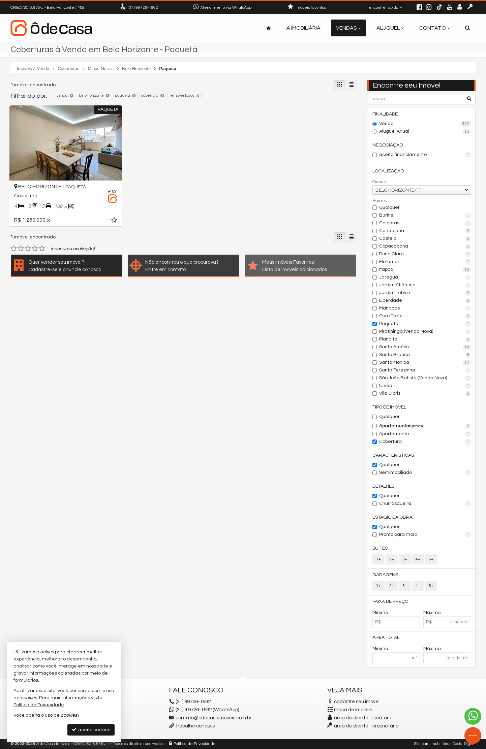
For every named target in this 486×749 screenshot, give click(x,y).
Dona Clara (425, 254)
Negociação (387, 145)
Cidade (379, 182)
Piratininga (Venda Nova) (425, 331)
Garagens (385, 575)
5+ (431, 559)
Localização (388, 171)
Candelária (425, 231)
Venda (425, 124)
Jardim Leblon (425, 293)
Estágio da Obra (392, 517)
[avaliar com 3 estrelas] (28, 248)
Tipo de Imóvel (389, 407)
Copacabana (425, 246)
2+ (391, 559)
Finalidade (385, 114)
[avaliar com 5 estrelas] (42, 248)
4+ (418, 559)
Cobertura (425, 442)
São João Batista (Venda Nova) (425, 378)
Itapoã (425, 269)
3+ (404, 559)
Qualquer (389, 207)
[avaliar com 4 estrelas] (35, 248)
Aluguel (390, 28)
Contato (434, 28)
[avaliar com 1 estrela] (13, 248)
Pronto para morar (425, 535)
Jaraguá (425, 277)
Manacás (425, 308)
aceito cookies (91, 729)
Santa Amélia (425, 347)
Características (393, 455)
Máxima (432, 648)
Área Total (385, 637)
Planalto (425, 339)
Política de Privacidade (195, 744)
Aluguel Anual (425, 131)
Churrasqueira (425, 504)
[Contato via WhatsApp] (472, 716)
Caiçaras (425, 223)
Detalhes (383, 486)
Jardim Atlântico (425, 285)
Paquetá (425, 324)
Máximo (432, 612)
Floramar (425, 262)
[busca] (467, 28)
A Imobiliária (303, 28)
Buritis (425, 215)
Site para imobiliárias (432, 744)
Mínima (380, 648)
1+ (378, 559)
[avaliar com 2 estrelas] (21, 248)
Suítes (380, 548)
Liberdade (425, 300)
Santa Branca (425, 355)
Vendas (348, 28)
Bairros (379, 200)
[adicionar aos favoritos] (115, 221)
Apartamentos (425, 426)
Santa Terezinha (425, 370)
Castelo (425, 238)
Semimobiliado (425, 473)
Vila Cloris (425, 393)
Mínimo (380, 612)
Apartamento (425, 434)
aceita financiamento (425, 155)
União (425, 386)
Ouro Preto (425, 316)
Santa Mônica (425, 362)
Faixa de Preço (390, 601)
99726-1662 (143, 7)
